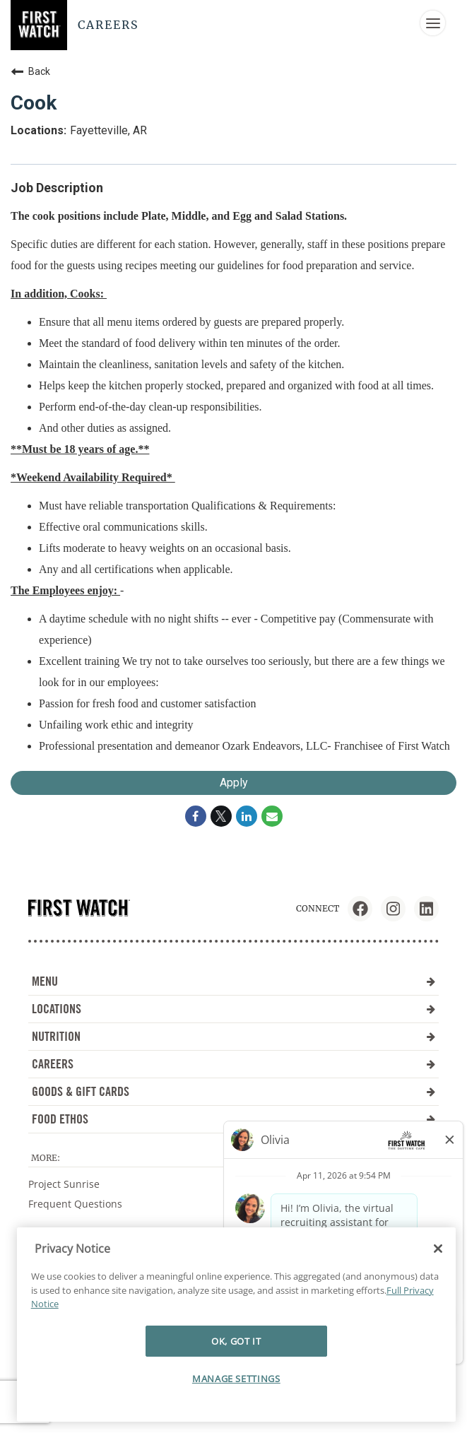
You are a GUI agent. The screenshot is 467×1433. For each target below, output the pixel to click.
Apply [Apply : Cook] (234, 782)
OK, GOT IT (236, 1341)
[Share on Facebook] (195, 816)
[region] (236, 1324)
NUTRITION (233, 1036)
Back (30, 71)
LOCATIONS (233, 1008)
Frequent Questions (75, 1203)
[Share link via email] (272, 816)
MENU (233, 981)
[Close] (438, 1248)
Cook (34, 102)
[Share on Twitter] (221, 816)
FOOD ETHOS (233, 1118)
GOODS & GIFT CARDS (233, 1091)
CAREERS (233, 1063)
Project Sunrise (64, 1184)
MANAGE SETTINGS (236, 1378)
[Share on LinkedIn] (246, 816)
